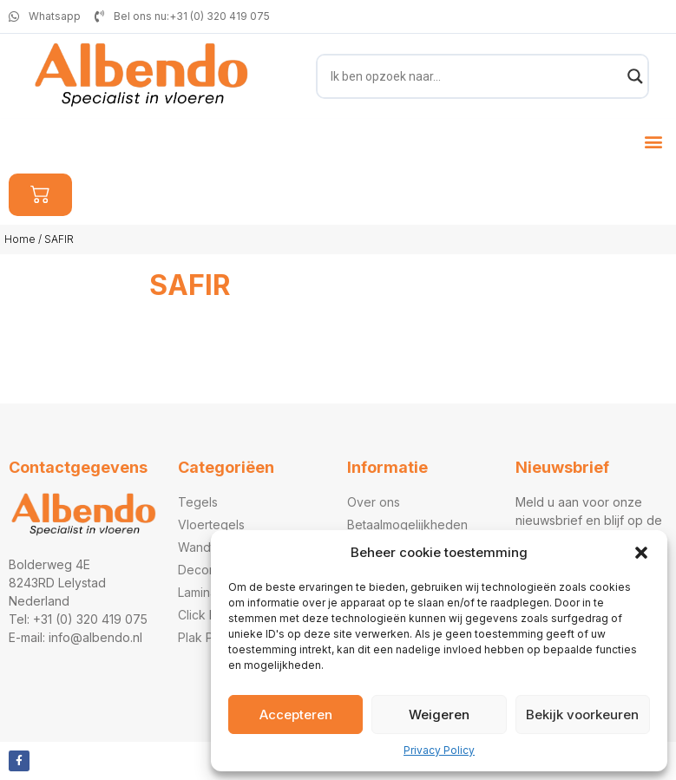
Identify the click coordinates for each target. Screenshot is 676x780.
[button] (641, 552)
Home (20, 239)
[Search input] (475, 76)
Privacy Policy (439, 750)
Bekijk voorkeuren (582, 714)
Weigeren (439, 714)
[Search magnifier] (635, 76)
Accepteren (295, 714)
